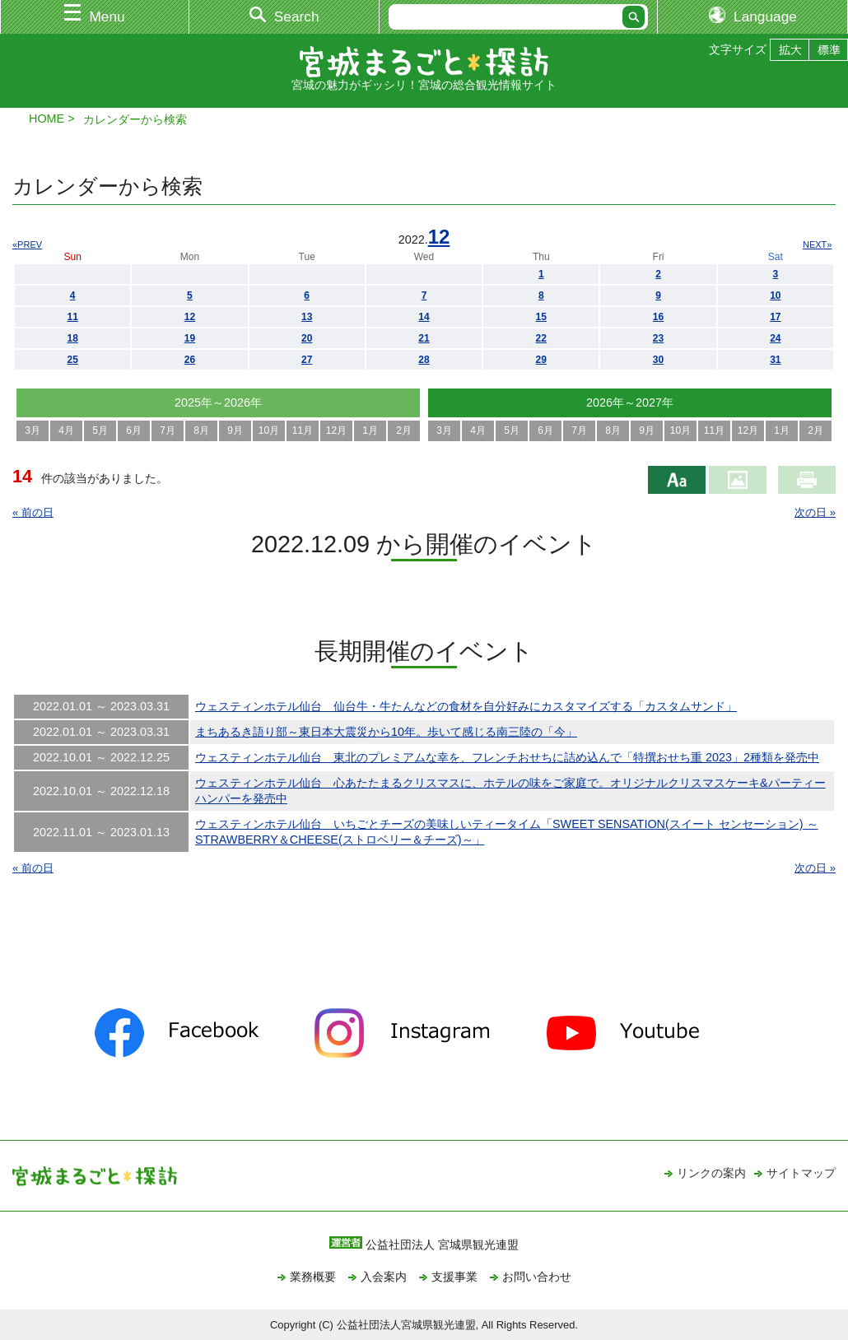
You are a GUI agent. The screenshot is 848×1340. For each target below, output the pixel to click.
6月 (134, 430)
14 (423, 317)
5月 (100, 430)
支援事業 (454, 1276)
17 (775, 317)
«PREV (27, 244)
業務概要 (313, 1276)
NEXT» (817, 244)
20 (306, 338)
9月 (235, 430)
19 (189, 338)
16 (658, 317)
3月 (32, 430)
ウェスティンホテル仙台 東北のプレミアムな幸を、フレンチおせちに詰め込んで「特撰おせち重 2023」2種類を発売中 (507, 757)
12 (439, 237)
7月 (167, 430)
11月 (302, 430)
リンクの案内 (711, 1172)
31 (775, 359)
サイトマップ (801, 1172)
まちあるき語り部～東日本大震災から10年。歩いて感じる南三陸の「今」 (386, 731)
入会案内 (384, 1276)
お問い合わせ (536, 1276)
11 (72, 317)
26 (189, 359)
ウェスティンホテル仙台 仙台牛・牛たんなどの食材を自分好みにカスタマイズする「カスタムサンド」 (466, 706)
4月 (66, 430)
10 (775, 295)
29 (541, 359)
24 (775, 338)
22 (541, 338)
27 (306, 359)
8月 (201, 430)
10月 (269, 430)
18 (72, 338)
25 (72, 359)
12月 (336, 430)
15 (541, 317)
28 (423, 359)
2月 (404, 430)
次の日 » (815, 512)
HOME (46, 118)
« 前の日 (33, 512)
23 (658, 338)
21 (423, 338)
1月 (370, 430)
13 (306, 317)
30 (658, 359)
